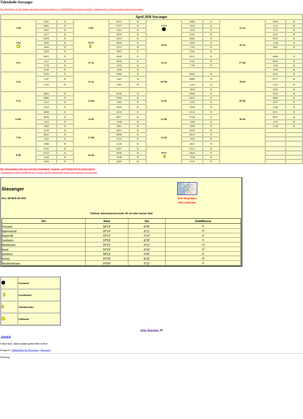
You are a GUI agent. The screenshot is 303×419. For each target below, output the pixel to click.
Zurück (5, 336)
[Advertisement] (116, 389)
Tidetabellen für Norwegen (25, 350)
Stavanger (45, 350)
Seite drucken (151, 330)
